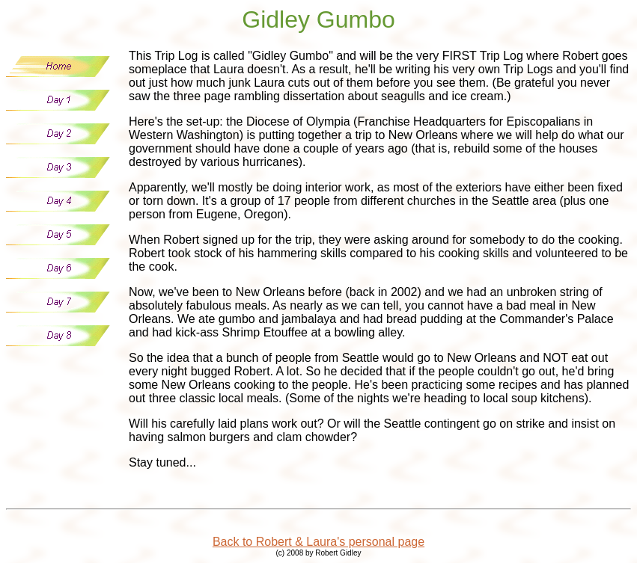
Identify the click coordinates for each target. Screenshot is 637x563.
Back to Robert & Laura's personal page (318, 541)
